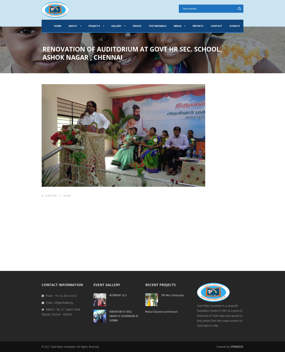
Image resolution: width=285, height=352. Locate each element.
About (73, 26)
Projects (94, 26)
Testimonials (157, 26)
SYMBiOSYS (236, 346)
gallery (67, 196)
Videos (137, 26)
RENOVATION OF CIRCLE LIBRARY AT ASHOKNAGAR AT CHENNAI (124, 316)
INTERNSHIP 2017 (118, 295)
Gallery (116, 26)
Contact (216, 26)
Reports (198, 26)
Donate (235, 26)
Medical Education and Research (161, 311)
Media (177, 26)
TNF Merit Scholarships (172, 295)
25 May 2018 (50, 196)
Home (57, 26)
